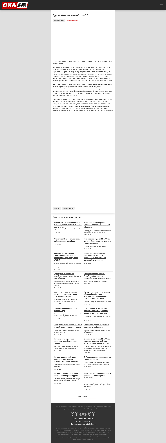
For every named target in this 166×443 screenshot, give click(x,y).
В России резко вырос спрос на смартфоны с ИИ (97, 358)
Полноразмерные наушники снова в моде (65, 310)
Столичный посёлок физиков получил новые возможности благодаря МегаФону (66, 294)
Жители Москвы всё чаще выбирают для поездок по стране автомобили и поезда (66, 359)
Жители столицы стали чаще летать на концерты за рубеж (66, 375)
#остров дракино (68, 208)
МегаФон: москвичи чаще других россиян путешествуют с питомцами (98, 376)
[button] (161, 5)
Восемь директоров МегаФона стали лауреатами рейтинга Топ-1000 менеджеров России (97, 341)
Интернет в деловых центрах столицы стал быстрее (96, 326)
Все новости (83, 396)
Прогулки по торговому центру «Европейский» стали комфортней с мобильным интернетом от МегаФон (97, 295)
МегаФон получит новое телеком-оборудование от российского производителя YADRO (66, 256)
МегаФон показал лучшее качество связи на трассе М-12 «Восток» (97, 225)
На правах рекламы (71, 20)
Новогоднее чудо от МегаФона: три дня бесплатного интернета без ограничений (97, 241)
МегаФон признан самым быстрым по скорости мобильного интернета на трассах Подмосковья (95, 256)
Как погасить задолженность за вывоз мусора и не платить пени (68, 224)
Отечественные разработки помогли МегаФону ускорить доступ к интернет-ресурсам (96, 311)
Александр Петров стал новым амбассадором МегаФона (67, 240)
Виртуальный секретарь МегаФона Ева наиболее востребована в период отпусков (98, 276)
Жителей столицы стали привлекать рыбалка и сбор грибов (65, 341)
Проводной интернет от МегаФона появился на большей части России (67, 276)
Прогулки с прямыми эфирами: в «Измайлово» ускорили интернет (68, 326)
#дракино (57, 208)
